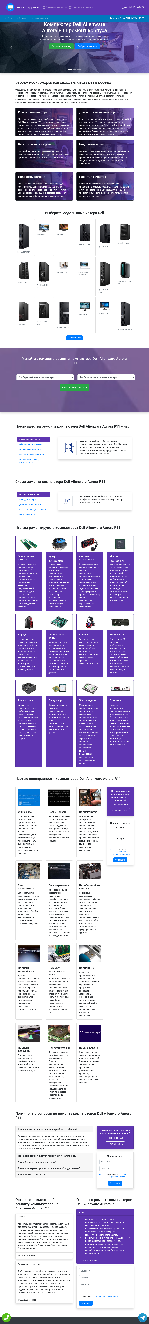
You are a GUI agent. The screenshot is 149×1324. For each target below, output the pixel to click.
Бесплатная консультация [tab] (31, 454)
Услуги (10, 18)
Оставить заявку (62, 46)
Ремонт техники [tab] (27, 515)
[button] (80, 1237)
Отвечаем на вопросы (55, 7)
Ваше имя (120, 827)
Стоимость (22, 18)
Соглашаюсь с (121, 851)
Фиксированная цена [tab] (29, 439)
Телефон (120, 838)
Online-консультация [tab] (29, 494)
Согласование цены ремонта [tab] (33, 509)
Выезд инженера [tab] (27, 499)
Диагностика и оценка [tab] (30, 504)
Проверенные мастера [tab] (30, 449)
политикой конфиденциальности (105, 1296)
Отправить (120, 860)
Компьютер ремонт (28, 7)
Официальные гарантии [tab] (30, 444)
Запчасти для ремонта (81, 7)
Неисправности (39, 18)
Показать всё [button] (74, 338)
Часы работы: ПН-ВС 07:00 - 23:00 (127, 18)
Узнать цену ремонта (74, 387)
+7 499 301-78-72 (132, 7)
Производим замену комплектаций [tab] (29, 461)
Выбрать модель (87, 46)
